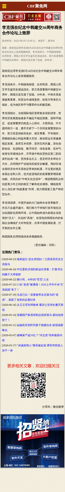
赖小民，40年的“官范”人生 (33, 279)
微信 (55, 406)
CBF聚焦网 (37, 6)
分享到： (47, 406)
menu (4, 6)
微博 (61, 406)
